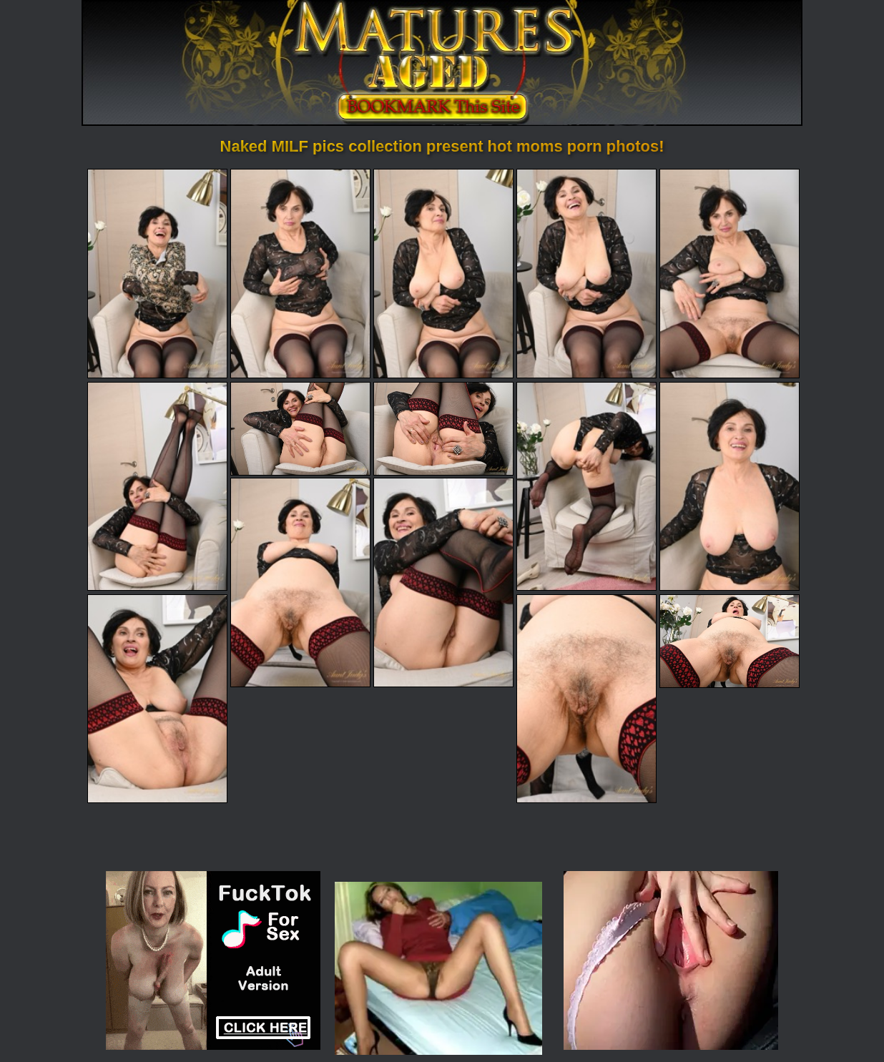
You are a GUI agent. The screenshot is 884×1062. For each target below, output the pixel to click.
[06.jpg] (157, 486)
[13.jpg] (157, 698)
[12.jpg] (443, 582)
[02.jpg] (300, 273)
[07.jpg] (300, 429)
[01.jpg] (157, 273)
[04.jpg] (586, 273)
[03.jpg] (443, 273)
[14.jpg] (586, 698)
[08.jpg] (443, 429)
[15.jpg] (729, 641)
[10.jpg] (729, 486)
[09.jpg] (586, 486)
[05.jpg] (729, 273)
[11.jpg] (300, 582)
